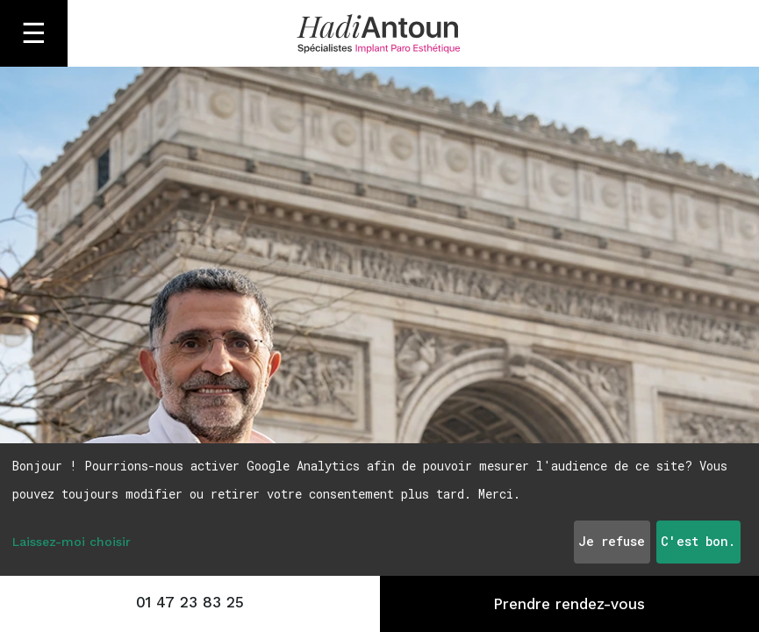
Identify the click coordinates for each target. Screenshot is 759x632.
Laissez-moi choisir (71, 542)
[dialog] (379, 509)
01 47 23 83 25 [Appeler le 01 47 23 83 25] (190, 602)
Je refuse (611, 541)
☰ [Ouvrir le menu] (34, 33)
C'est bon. (698, 541)
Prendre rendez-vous (569, 604)
